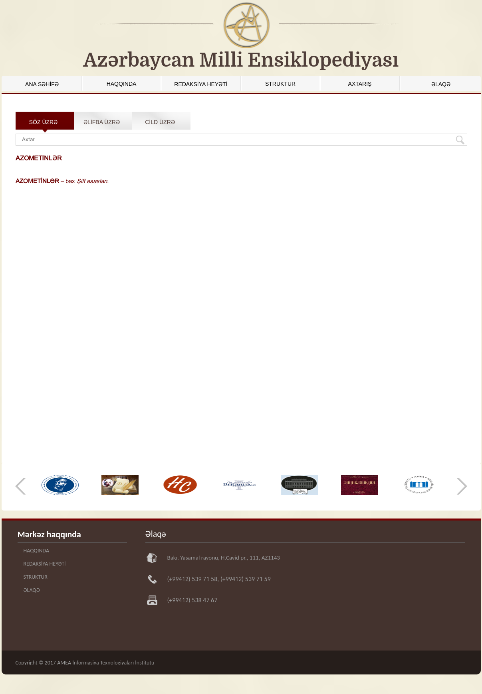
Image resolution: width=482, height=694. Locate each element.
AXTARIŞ (360, 84)
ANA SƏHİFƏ (42, 84)
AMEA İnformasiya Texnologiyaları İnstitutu (105, 662)
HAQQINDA (122, 84)
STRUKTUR (280, 84)
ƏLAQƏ (440, 84)
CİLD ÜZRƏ (160, 122)
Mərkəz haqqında (49, 534)
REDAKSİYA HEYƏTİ (200, 84)
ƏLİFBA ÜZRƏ (101, 122)
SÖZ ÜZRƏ (43, 122)
